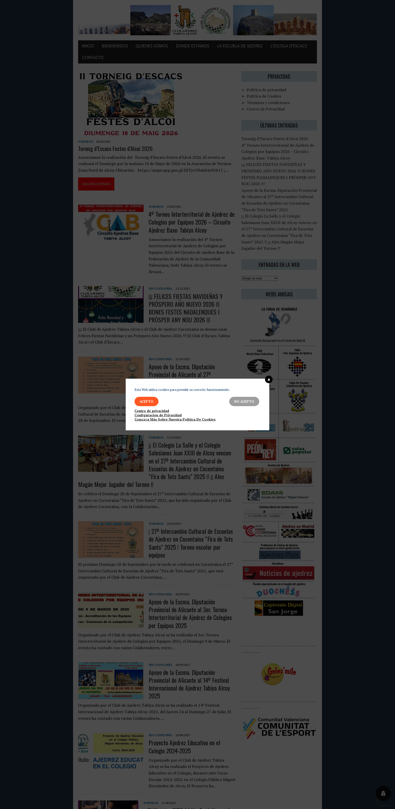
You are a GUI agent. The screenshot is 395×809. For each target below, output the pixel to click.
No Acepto (244, 401)
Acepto (146, 401)
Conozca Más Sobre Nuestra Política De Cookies (175, 419)
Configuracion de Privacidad (158, 415)
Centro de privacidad (152, 411)
